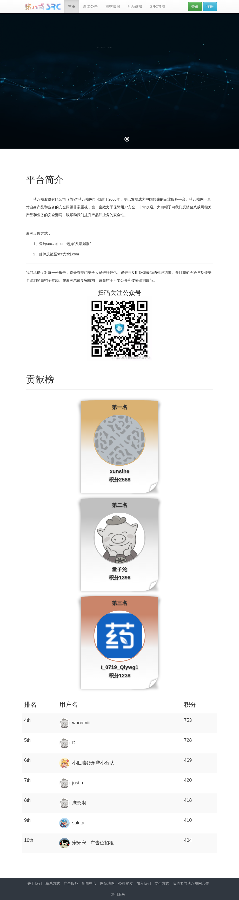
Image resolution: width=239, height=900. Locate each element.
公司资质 (125, 883)
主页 (71, 6)
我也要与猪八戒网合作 (191, 883)
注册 (210, 6)
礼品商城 (135, 6)
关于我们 (34, 883)
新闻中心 (89, 883)
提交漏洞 (112, 6)
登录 (194, 6)
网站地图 (107, 883)
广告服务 (71, 883)
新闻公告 (90, 6)
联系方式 (52, 883)
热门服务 (118, 894)
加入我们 (143, 883)
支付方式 (162, 883)
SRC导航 (157, 6)
